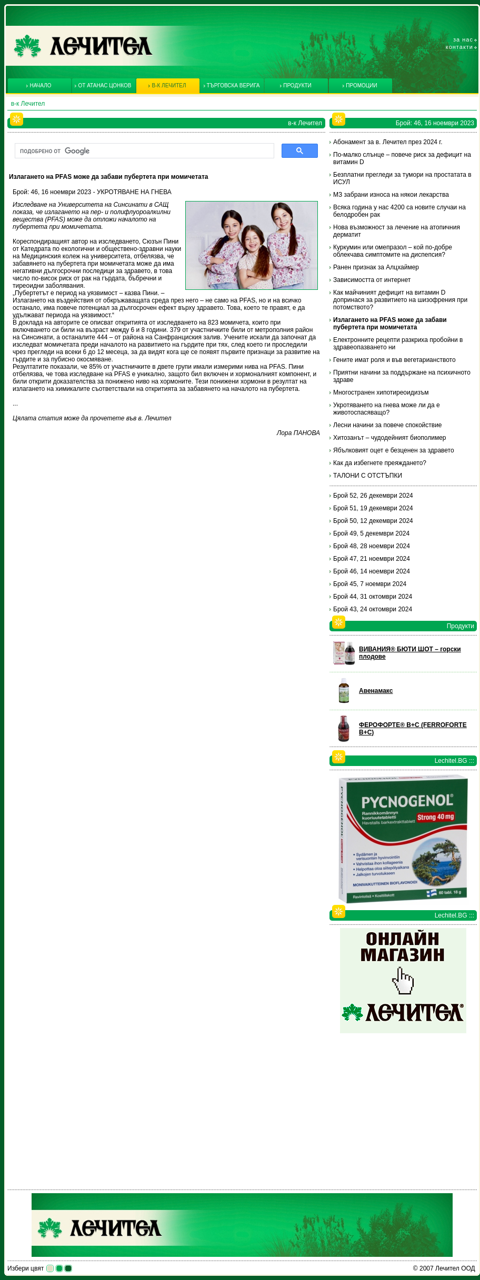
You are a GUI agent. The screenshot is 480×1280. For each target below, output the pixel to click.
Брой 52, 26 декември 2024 (373, 495)
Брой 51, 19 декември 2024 (373, 508)
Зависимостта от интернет (372, 280)
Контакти (459, 47)
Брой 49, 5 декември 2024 (371, 533)
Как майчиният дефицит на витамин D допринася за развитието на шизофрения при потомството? (400, 300)
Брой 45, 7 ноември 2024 (369, 584)
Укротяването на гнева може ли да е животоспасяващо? (386, 408)
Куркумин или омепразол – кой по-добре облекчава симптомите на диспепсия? (392, 251)
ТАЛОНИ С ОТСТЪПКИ (367, 475)
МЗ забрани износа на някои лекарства (391, 194)
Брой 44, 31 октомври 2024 (372, 596)
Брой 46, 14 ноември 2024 (371, 571)
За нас (463, 39)
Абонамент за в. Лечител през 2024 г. (388, 142)
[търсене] (143, 151)
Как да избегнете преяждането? (379, 463)
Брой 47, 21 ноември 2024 (371, 558)
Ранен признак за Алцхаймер (376, 267)
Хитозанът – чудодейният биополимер (389, 437)
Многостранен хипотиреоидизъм (380, 392)
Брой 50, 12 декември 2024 (373, 521)
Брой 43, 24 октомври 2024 (372, 609)
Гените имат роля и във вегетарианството (394, 360)
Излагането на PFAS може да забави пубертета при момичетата (390, 323)
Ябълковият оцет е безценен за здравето (393, 450)
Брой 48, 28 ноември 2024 (371, 546)
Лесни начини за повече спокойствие (387, 425)
